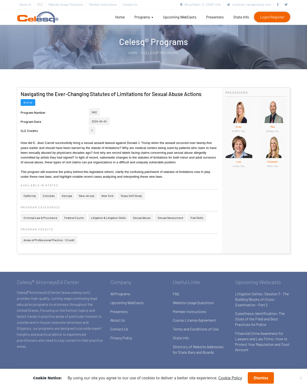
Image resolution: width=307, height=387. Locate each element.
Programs (143, 17)
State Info (241, 17)
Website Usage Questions (65, 4)
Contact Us (130, 4)
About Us (25, 4)
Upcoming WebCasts (179, 17)
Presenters (215, 17)
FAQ (40, 4)
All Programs (120, 293)
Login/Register (272, 17)
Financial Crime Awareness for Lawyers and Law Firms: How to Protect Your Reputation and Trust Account (262, 341)
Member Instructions (103, 4)
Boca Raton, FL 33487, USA (200, 4)
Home (120, 17)
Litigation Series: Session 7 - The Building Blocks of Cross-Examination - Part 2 (262, 299)
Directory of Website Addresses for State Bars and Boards (198, 349)
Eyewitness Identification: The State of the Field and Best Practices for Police (260, 319)
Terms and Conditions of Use (196, 329)
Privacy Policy (121, 338)
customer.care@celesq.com (249, 4)
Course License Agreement (194, 320)
